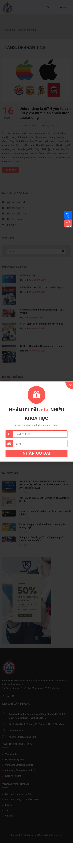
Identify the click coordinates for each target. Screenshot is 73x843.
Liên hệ (68, 226)
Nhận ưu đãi (37, 453)
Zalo (68, 217)
